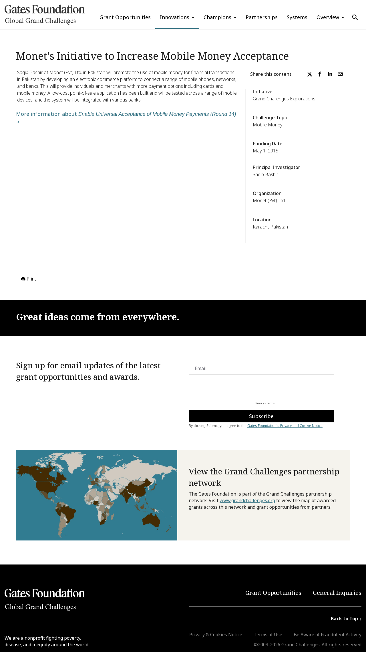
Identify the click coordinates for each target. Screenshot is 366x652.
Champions (217, 17)
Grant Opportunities (125, 17)
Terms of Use (268, 634)
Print (28, 279)
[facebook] (320, 74)
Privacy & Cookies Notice (215, 634)
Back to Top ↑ (346, 618)
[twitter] (310, 74)
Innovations (174, 17)
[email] (340, 74)
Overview (328, 17)
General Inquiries (337, 593)
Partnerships (262, 17)
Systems (297, 17)
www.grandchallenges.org (247, 500)
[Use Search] (355, 17)
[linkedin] (330, 74)
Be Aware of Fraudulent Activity (327, 634)
